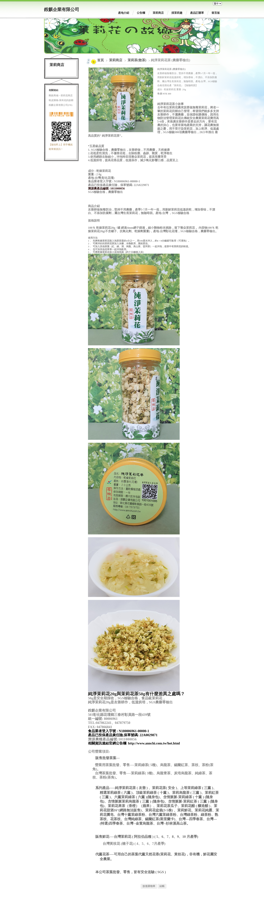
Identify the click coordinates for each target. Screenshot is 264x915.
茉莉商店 (116, 60)
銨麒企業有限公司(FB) (60, 105)
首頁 (100, 60)
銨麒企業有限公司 (61, 9)
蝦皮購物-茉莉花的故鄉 (61, 100)
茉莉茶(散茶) (137, 60)
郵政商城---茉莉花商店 (61, 95)
